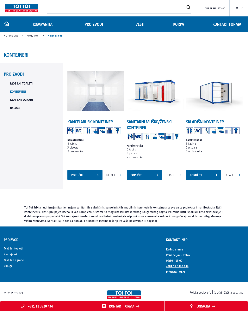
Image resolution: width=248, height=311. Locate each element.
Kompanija (42, 24)
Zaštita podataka (233, 292)
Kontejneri (18, 91)
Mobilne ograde (22, 99)
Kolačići (218, 292)
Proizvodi (94, 24)
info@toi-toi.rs (175, 272)
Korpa (179, 24)
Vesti (140, 24)
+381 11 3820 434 (177, 266)
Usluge (15, 108)
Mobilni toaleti (21, 83)
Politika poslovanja (200, 292)
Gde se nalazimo (215, 8)
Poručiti (77, 175)
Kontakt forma (227, 24)
